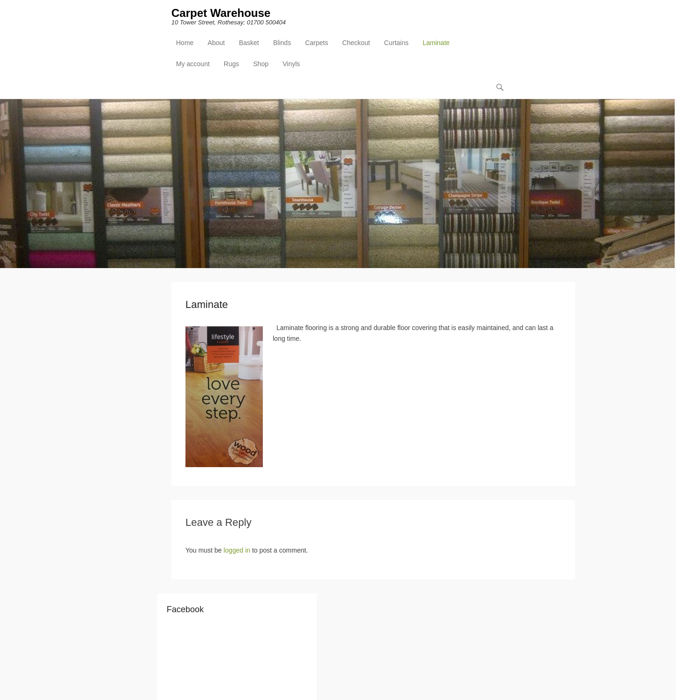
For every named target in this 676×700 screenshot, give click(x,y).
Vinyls (291, 64)
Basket (249, 42)
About (216, 42)
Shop (261, 64)
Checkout (356, 42)
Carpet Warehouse (220, 13)
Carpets (316, 42)
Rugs (231, 64)
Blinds (282, 42)
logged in (236, 550)
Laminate (436, 42)
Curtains (396, 42)
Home (184, 42)
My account (193, 64)
